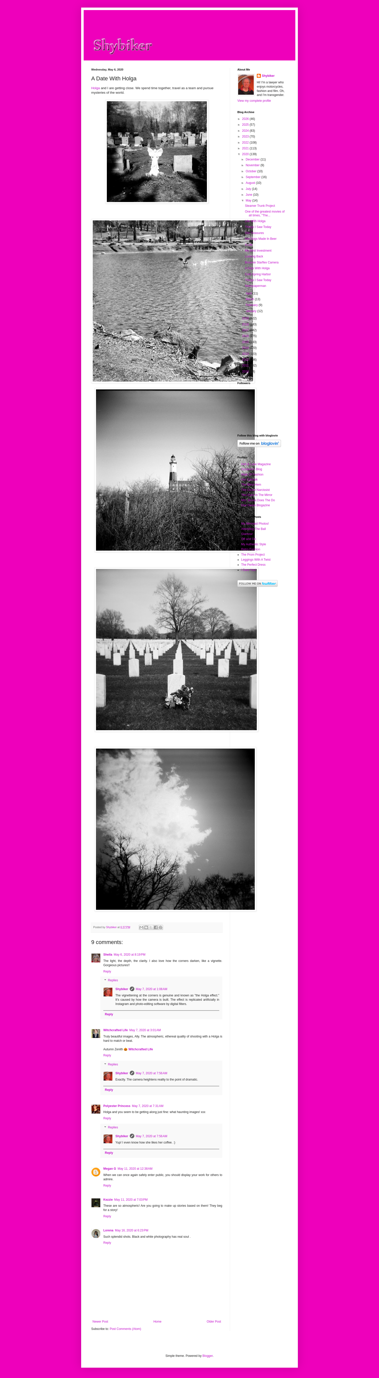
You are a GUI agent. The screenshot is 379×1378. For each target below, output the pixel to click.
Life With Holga (255, 221)
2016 (246, 336)
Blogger (207, 1356)
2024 (246, 130)
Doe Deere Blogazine (255, 505)
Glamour (247, 534)
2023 (246, 136)
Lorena (108, 1230)
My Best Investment (258, 250)
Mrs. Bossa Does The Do (258, 500)
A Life (248, 245)
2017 (246, 330)
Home (157, 1321)
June (249, 194)
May (249, 200)
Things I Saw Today (258, 227)
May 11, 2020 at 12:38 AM (135, 1168)
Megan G (109, 1168)
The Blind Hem (251, 484)
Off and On (248, 539)
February (252, 305)
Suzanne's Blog (251, 469)
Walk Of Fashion (252, 474)
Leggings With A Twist (256, 559)
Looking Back (254, 256)
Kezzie (108, 1199)
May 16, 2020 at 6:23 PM (131, 1230)
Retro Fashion (250, 549)
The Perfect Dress (253, 564)
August (251, 183)
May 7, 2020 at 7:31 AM (147, 1106)
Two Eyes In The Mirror (256, 495)
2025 (246, 124)
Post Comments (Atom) (125, 1329)
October (251, 171)
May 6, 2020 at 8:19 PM (129, 954)
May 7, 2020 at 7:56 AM (151, 1073)
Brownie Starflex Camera (261, 262)
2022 (246, 142)
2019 (246, 318)
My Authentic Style (253, 544)
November (253, 165)
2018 (246, 324)
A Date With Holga (257, 268)
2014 (246, 348)
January (251, 311)
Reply (107, 971)
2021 (246, 148)
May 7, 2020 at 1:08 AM (151, 989)
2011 (246, 365)
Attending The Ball (253, 529)
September (253, 177)
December (253, 159)
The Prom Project (253, 554)
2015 (246, 342)
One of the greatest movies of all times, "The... (265, 213)
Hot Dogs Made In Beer (260, 239)
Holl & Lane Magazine (256, 464)
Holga (95, 88)
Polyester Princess (116, 1106)
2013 (246, 354)
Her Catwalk (249, 479)
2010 (246, 371)
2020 (246, 154)
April (249, 293)
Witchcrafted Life (115, 1030)
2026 (246, 119)
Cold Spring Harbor (258, 274)
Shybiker (121, 989)
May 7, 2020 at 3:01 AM (145, 1030)
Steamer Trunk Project (260, 206)
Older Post (214, 1321)
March (250, 299)
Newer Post (100, 1321)
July (249, 189)
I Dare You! (248, 570)
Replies (113, 980)
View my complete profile (254, 101)
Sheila (107, 954)
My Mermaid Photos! (255, 523)
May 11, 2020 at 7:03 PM (130, 1199)
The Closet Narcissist (255, 490)
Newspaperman (255, 286)
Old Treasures (254, 233)
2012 (246, 359)
